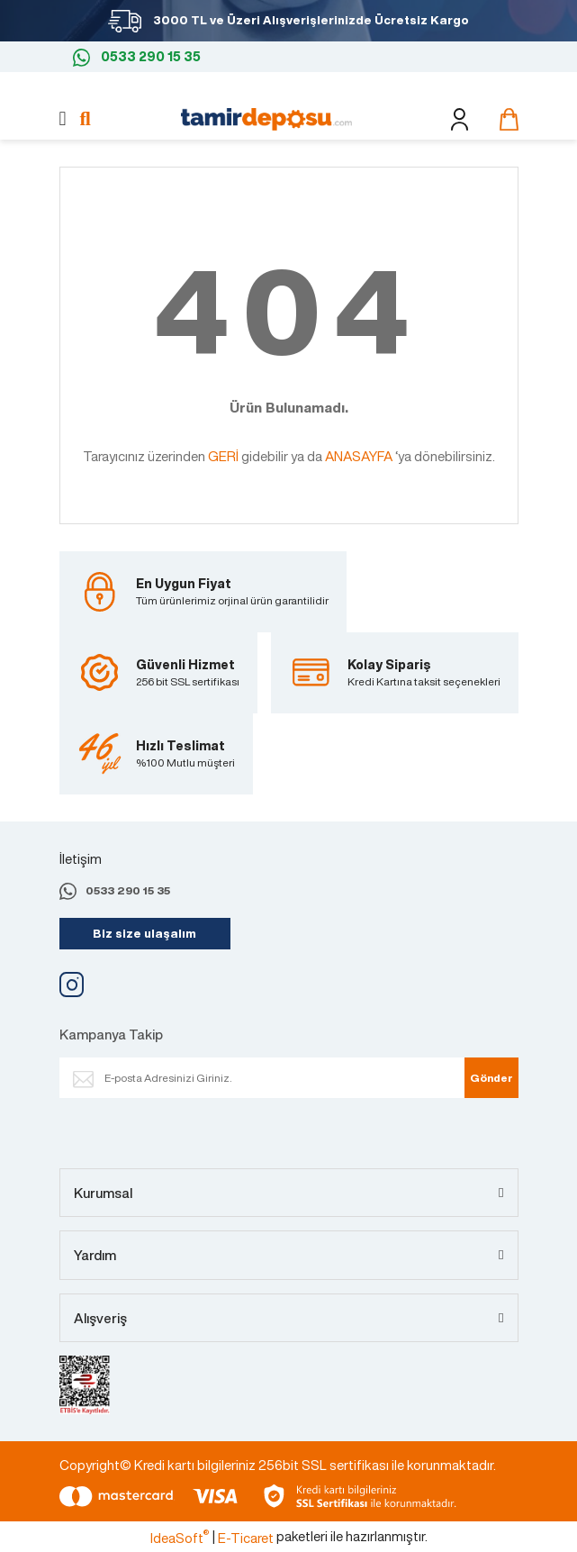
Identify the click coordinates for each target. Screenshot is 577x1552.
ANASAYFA (358, 456)
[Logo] (266, 117)
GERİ (223, 456)
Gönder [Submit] (491, 1077)
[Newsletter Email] (279, 1077)
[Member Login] (459, 119)
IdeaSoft (179, 1537)
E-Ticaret (246, 1537)
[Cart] (504, 119)
